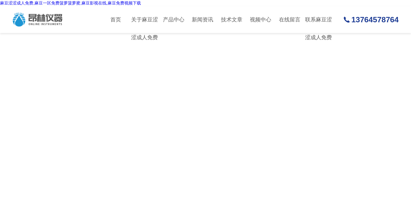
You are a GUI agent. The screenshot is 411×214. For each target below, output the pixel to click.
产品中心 (173, 20)
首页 (115, 20)
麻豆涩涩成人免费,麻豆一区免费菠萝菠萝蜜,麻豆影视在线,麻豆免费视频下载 (70, 3)
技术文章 (231, 20)
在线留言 (289, 20)
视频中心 (260, 20)
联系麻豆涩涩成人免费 (318, 25)
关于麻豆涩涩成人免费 (144, 25)
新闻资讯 (202, 20)
